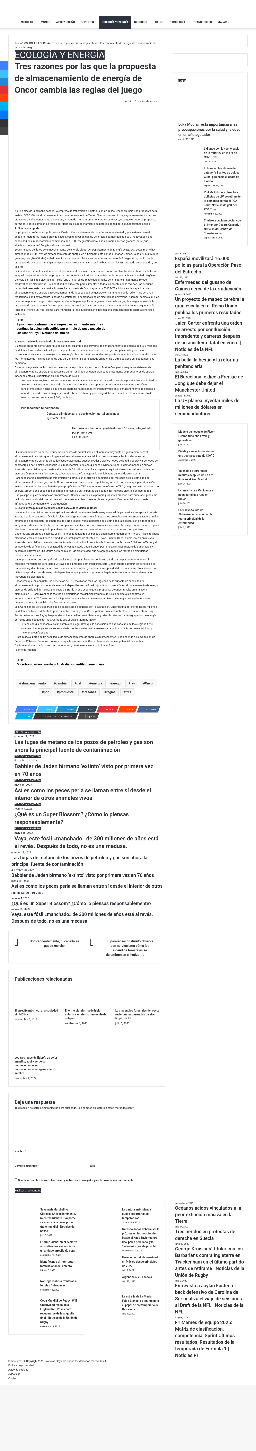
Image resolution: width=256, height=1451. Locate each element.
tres (128, 692)
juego (116, 683)
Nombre (20, 1151)
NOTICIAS (27, 22)
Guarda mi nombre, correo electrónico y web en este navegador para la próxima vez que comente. (76, 1179)
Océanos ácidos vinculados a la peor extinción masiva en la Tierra (208, 1214)
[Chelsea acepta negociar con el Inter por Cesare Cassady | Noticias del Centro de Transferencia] (189, 232)
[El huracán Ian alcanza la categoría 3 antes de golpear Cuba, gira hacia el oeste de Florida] (189, 180)
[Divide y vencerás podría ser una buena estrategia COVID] (230, 463)
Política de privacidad (21, 1365)
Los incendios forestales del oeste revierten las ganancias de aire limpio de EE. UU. (137, 1014)
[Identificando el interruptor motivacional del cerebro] (26, 1273)
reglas (111, 692)
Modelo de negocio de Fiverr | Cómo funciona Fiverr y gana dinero (196, 436)
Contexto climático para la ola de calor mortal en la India (83, 413)
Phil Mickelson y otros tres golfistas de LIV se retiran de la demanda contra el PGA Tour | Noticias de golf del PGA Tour (222, 201)
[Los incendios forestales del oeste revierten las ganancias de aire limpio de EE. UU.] (137, 1006)
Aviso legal (14, 1373)
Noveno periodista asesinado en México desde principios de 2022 (140, 1261)
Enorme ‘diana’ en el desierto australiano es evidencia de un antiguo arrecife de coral (58, 1246)
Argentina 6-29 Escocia (137, 1276)
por (46, 692)
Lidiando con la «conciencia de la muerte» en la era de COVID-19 (221, 153)
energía (96, 683)
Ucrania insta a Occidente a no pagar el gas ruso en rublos (195, 495)
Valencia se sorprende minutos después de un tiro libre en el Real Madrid (195, 475)
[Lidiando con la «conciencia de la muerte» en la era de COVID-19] (189, 161)
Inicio (18, 43)
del (79, 683)
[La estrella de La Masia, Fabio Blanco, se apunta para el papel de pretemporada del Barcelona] (107, 1308)
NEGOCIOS (140, 22)
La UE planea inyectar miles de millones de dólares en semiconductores (207, 407)
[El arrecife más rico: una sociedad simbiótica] (37, 1006)
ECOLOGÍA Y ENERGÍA (115, 22)
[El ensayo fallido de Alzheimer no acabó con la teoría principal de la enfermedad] (230, 522)
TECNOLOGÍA (177, 22)
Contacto (13, 1378)
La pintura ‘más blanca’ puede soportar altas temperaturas (136, 1214)
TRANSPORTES (202, 22)
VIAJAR (222, 22)
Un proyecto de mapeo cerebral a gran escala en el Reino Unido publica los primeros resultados (210, 306)
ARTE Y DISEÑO (65, 22)
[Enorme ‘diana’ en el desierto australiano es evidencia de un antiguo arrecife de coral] (26, 1254)
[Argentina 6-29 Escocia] (107, 1289)
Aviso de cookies (18, 1369)
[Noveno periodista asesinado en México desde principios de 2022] (107, 1269)
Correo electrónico (27, 1165)
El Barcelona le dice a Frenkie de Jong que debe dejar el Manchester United (209, 383)
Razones (90, 692)
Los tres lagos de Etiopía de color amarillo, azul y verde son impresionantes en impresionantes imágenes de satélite (36, 1065)
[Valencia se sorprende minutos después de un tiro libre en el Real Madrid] (230, 483)
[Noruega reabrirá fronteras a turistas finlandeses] (26, 1293)
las (133, 683)
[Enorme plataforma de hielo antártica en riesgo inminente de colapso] (87, 1006)
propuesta (66, 692)
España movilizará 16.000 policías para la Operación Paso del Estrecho (208, 265)
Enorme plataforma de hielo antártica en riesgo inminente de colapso (85, 1014)
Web (92, 1165)
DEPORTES (87, 22)
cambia (61, 683)
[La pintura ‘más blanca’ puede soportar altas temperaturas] (107, 1221)
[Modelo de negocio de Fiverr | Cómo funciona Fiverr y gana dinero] (230, 444)
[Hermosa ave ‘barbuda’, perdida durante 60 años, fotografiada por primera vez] (58, 440)
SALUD (159, 22)
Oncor (149, 683)
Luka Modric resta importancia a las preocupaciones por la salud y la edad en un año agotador (209, 129)
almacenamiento (33, 683)
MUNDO (46, 22)
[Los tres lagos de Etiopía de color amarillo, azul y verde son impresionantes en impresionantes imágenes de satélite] (37, 1053)
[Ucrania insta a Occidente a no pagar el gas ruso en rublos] (230, 502)
